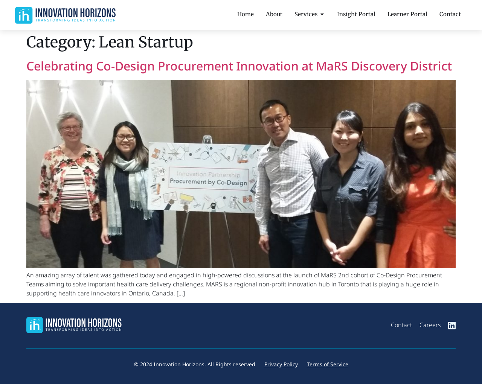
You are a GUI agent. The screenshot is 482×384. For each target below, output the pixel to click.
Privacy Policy (281, 364)
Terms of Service (327, 364)
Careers (430, 325)
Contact (401, 325)
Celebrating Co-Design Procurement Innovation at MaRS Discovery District (239, 66)
